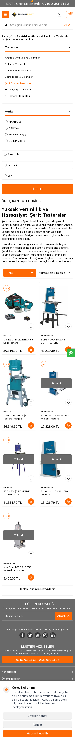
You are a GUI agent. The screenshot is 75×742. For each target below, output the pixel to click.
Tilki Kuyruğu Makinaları (18, 89)
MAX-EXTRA (15, 134)
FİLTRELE (37, 189)
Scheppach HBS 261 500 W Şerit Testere (55, 417)
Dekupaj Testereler (16, 64)
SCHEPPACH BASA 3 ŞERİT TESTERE (53, 341)
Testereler (62, 36)
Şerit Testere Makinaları (18, 83)
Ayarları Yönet (37, 716)
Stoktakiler (12, 154)
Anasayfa (7, 36)
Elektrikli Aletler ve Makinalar (34, 36)
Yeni (8, 175)
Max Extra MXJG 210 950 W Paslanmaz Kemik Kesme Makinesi (17, 569)
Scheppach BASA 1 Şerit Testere (55, 493)
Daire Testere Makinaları (19, 76)
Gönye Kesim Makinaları (19, 70)
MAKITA (13, 121)
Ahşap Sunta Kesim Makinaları (22, 57)
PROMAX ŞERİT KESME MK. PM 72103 (16, 493)
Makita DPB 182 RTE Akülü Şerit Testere (18, 341)
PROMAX (13, 128)
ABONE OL (63, 615)
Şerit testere (10, 251)
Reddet (37, 724)
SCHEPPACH (15, 141)
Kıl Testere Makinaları (17, 95)
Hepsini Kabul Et (37, 733)
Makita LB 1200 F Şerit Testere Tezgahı (16, 417)
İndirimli (10, 164)
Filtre (20, 273)
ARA (67, 24)
